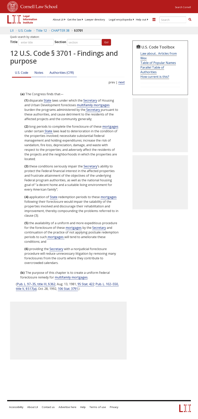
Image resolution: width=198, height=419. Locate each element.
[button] (190, 19)
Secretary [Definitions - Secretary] (90, 100)
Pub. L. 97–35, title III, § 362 (36, 284)
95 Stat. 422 (86, 284)
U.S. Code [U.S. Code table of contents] (25, 30)
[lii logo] (22, 19)
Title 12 (41, 30)
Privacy (114, 407)
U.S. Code (21, 72)
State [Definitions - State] (47, 100)
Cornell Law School (37, 6)
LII (12, 30)
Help (83, 407)
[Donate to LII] (154, 19)
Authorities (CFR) (62, 72)
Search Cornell (183, 7)
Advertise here (67, 407)
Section (60, 42)
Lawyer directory (95, 19)
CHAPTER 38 (60, 30)
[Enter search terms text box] (172, 19)
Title (14, 42)
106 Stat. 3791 (68, 289)
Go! (106, 42)
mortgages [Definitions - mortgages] (110, 126)
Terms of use (98, 407)
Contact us (48, 407)
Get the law (74, 19)
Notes (38, 72)
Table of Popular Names (158, 63)
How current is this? (154, 77)
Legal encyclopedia (120, 19)
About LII (58, 19)
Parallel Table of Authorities (152, 69)
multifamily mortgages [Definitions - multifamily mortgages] (93, 105)
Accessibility (16, 407)
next (121, 82)
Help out (141, 19)
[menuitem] (58, 19)
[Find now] (190, 20)
